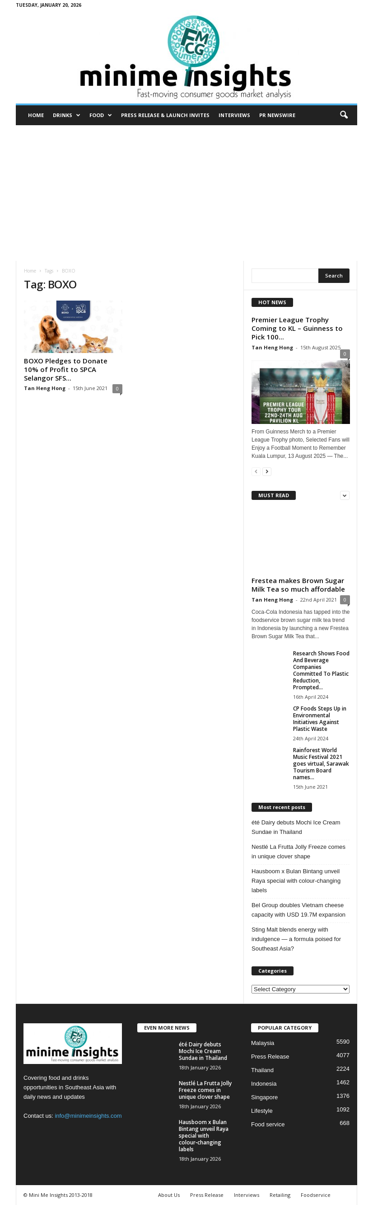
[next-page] (266, 471)
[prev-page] (256, 471)
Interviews (234, 115)
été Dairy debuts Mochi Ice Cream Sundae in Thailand (296, 827)
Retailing (280, 1194)
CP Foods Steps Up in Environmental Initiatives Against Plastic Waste (319, 719)
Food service (267, 1124)
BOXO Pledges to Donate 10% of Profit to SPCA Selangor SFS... (65, 369)
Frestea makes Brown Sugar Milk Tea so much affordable (298, 584)
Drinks (66, 115)
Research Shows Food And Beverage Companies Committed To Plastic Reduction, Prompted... (321, 670)
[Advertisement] (186, 193)
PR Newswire (277, 115)
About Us (169, 1194)
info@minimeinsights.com (88, 1115)
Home (36, 115)
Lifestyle (262, 1110)
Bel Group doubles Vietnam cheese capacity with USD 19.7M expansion (298, 910)
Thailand (262, 1070)
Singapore (264, 1097)
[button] (344, 115)
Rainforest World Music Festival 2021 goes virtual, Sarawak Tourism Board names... (321, 763)
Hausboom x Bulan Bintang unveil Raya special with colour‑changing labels (296, 881)
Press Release (270, 1056)
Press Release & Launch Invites (165, 115)
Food (100, 115)
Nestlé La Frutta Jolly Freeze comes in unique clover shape (298, 851)
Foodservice (316, 1194)
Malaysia (262, 1043)
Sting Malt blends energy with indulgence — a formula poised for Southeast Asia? (296, 939)
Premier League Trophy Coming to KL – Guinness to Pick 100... (297, 328)
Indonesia (263, 1083)
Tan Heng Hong (44, 388)
